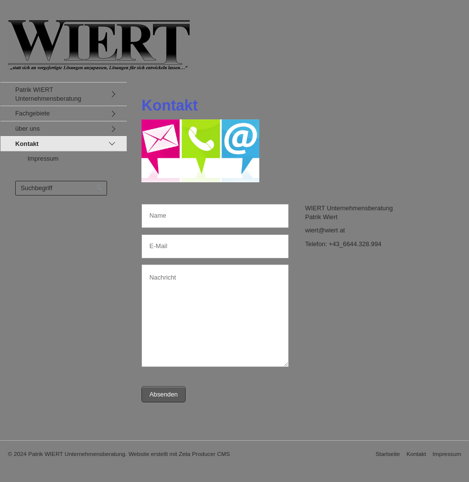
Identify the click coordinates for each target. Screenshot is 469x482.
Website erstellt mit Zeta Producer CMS (179, 454)
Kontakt (27, 143)
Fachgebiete (32, 113)
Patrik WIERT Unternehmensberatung (48, 94)
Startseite (388, 454)
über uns (27, 128)
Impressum (43, 158)
